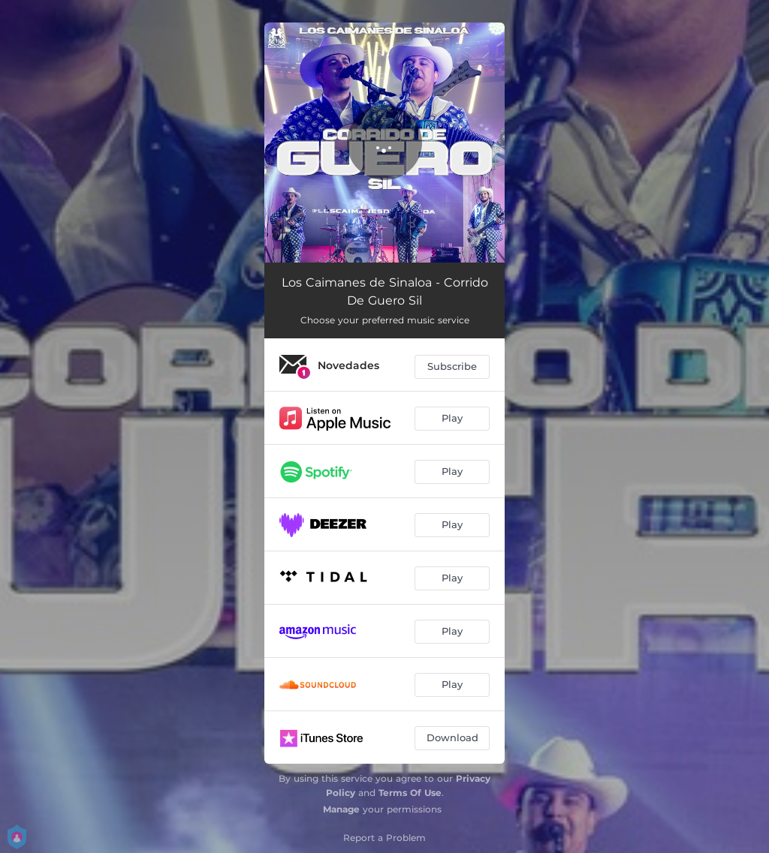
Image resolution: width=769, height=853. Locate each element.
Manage (341, 809)
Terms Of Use (410, 792)
